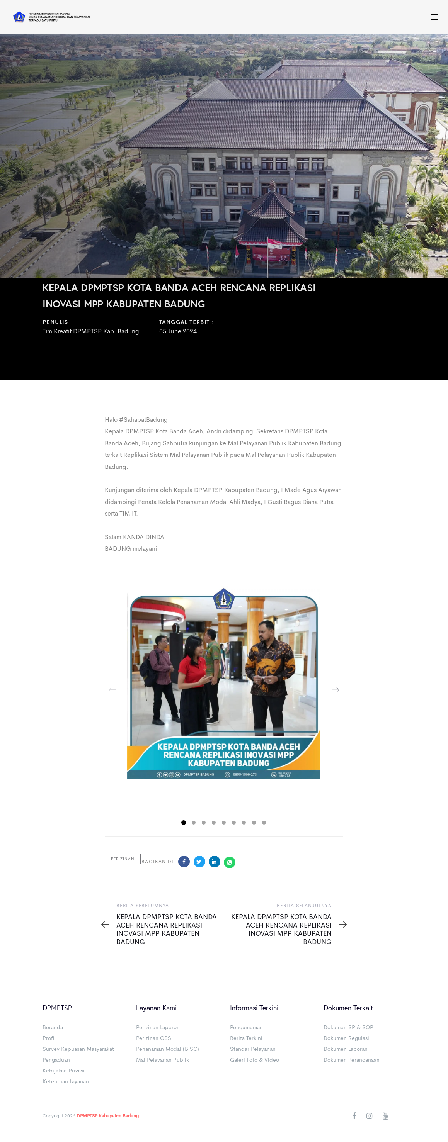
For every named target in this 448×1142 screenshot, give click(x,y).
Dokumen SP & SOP (348, 1027)
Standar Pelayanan (253, 1049)
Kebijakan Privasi (64, 1071)
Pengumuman (246, 1027)
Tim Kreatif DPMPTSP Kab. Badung (91, 332)
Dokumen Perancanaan (352, 1060)
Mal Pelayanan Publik (162, 1060)
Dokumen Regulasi (346, 1038)
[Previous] (112, 689)
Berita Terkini (246, 1038)
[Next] (335, 689)
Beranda (53, 1027)
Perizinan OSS (153, 1038)
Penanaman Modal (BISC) (167, 1049)
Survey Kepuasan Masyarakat (78, 1049)
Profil (49, 1038)
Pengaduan (56, 1060)
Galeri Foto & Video (254, 1060)
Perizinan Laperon (158, 1027)
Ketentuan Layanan (66, 1081)
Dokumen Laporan (346, 1049)
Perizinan (123, 859)
